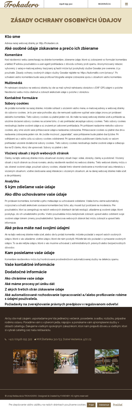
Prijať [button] (91, 405)
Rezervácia (104, 4)
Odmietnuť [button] (104, 405)
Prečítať (117, 404)
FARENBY (65, 396)
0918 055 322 (65, 4)
